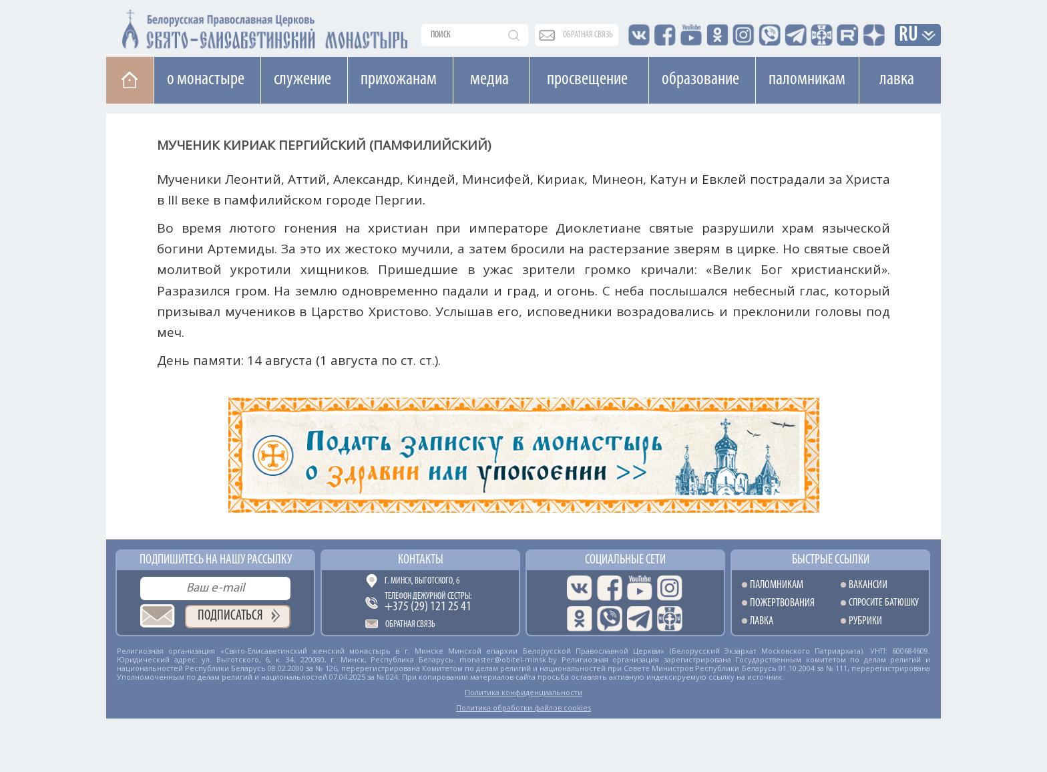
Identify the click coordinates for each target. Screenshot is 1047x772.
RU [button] (909, 35)
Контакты (420, 560)
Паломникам (807, 79)
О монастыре (205, 79)
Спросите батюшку (884, 603)
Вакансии (868, 585)
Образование (700, 79)
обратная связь (588, 35)
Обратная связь (410, 625)
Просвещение (587, 79)
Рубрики (865, 621)
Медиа (489, 79)
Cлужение (302, 79)
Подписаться (230, 616)
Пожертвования (782, 603)
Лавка (896, 79)
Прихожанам (399, 79)
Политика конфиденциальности (523, 692)
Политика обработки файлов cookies (523, 707)
